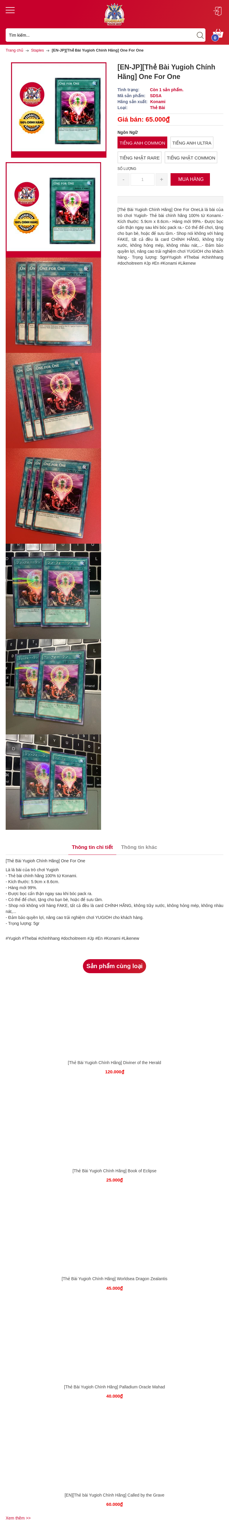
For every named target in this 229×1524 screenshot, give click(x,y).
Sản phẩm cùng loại (114, 966)
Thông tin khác (139, 847)
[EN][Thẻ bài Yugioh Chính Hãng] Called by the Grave (115, 1495)
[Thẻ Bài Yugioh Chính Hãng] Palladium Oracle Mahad (114, 1387)
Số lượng (126, 169)
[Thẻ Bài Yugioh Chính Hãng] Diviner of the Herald (114, 1062)
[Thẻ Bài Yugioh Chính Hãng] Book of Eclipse (114, 1170)
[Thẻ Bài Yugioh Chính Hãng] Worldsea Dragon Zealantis (115, 1278)
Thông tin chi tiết (92, 847)
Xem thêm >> (18, 1518)
